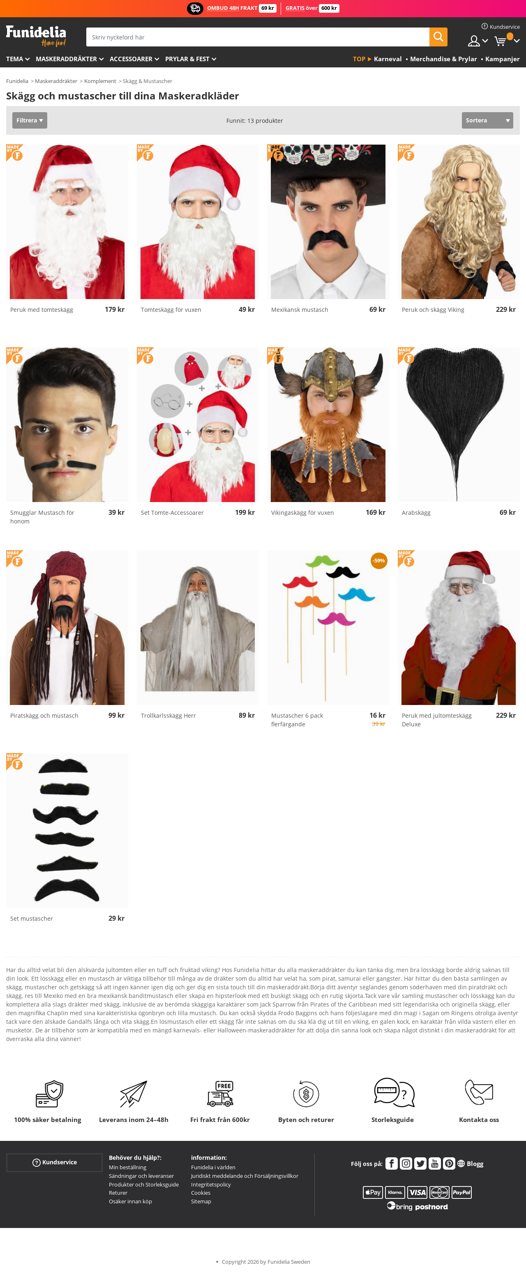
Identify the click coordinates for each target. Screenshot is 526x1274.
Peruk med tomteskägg (41, 309)
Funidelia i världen (213, 1167)
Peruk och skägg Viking (433, 309)
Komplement (100, 81)
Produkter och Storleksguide (144, 1184)
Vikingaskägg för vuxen (302, 512)
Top (359, 59)
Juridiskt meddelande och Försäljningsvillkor (244, 1176)
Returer (118, 1192)
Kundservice (54, 1162)
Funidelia (17, 81)
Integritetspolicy (211, 1184)
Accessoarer (131, 59)
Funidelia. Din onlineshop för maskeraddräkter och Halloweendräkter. (36, 36)
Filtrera (26, 120)
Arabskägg (416, 512)
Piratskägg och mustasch (44, 715)
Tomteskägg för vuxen (171, 309)
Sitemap (201, 1201)
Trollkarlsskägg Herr (168, 715)
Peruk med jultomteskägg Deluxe (437, 720)
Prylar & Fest (187, 59)
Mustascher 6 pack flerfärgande (297, 720)
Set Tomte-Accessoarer (172, 512)
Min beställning (127, 1167)
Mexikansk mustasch (299, 309)
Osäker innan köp (130, 1201)
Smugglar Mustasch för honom (42, 517)
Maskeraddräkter (66, 59)
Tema (14, 59)
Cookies (200, 1192)
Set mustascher (31, 918)
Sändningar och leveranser (141, 1176)
